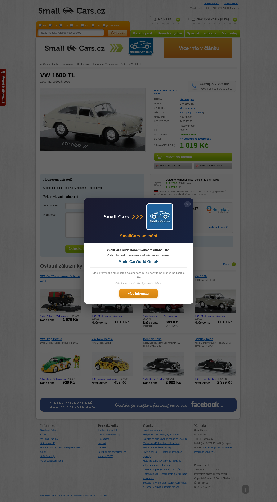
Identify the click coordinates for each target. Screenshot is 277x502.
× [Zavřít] (187, 204)
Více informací (138, 293)
